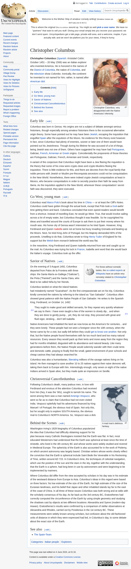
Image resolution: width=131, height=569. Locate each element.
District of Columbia (44, 69)
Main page (8, 33)
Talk (91, 3)
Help (5, 66)
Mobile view (82, 562)
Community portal (11, 69)
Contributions (100, 3)
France (81, 249)
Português (8, 189)
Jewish (93, 134)
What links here (10, 126)
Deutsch (7, 159)
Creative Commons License (67, 557)
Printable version (10, 136)
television (39, 73)
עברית (6, 176)
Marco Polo (53, 202)
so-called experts (114, 270)
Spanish (61, 58)
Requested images (11, 106)
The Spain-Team (43, 534)
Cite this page (9, 146)
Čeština (6, 156)
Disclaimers (69, 562)
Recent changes (10, 43)
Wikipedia (100, 274)
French (44, 153)
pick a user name (106, 27)
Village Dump (9, 73)
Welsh (50, 240)
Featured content (11, 36)
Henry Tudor (95, 236)
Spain (43, 138)
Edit (84, 11)
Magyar (6, 179)
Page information (11, 143)
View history (95, 11)
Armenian (54, 153)
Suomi (6, 169)
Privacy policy (35, 562)
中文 (5, 196)
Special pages (9, 133)
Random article (10, 49)
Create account (115, 3)
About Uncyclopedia (53, 562)
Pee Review (8, 76)
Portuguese (118, 149)
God (114, 206)
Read (76, 11)
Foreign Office (9, 116)
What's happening (11, 113)
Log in (126, 3)
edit (49, 121)
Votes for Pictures (11, 86)
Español (7, 166)
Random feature (10, 46)
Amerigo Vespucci (80, 396)
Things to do (8, 99)
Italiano (6, 182)
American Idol (37, 81)
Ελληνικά (7, 162)
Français (7, 173)
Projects (7, 53)
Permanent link (10, 139)
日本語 (6, 186)
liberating (73, 359)
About (6, 56)
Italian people (52, 541)
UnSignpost (8, 89)
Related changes (11, 129)
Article (32, 11)
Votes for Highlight (11, 80)
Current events (10, 40)
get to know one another (103, 331)
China (88, 202)
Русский (7, 192)
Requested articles (11, 103)
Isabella (58, 229)
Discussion (43, 11)
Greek (65, 153)
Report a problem (11, 109)
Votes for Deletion (11, 83)
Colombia (75, 69)
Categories (37, 541)
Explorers (66, 541)
